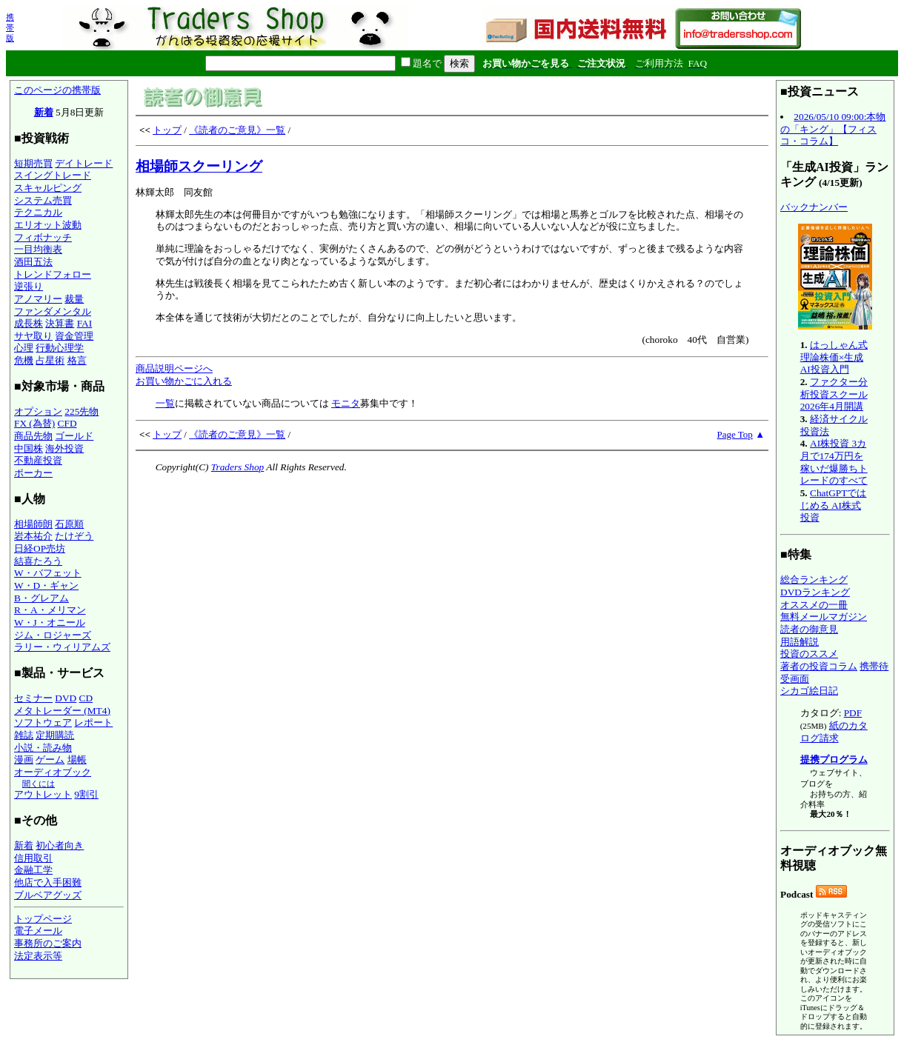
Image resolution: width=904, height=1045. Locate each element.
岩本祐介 (33, 535)
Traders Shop (237, 467)
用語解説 (799, 641)
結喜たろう (38, 561)
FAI (85, 323)
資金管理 (74, 335)
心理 (23, 347)
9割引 (86, 794)
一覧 (165, 403)
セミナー (33, 698)
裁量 (74, 298)
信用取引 (33, 858)
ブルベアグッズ (48, 895)
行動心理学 (60, 347)
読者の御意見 (809, 629)
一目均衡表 (38, 249)
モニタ (345, 403)
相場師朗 (33, 524)
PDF (853, 712)
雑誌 (23, 735)
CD (86, 698)
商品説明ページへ (174, 368)
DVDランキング (815, 592)
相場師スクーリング (199, 166)
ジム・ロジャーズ (52, 635)
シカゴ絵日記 (809, 690)
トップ (167, 130)
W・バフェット (48, 572)
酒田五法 (33, 261)
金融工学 (33, 869)
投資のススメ (809, 653)
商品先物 (33, 435)
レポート (93, 722)
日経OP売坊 (39, 548)
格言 (77, 360)
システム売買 (43, 200)
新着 (43, 112)
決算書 (59, 323)
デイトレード (84, 163)
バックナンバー (814, 207)
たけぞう (74, 535)
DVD (65, 698)
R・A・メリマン (50, 609)
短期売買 (33, 163)
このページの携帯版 (57, 90)
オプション (38, 411)
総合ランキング (814, 579)
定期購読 (55, 735)
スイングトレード (52, 175)
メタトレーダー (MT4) (62, 710)
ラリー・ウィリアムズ (62, 646)
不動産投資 (38, 460)
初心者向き (60, 845)
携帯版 (10, 27)
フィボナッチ (43, 237)
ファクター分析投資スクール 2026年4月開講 (834, 394)
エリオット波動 (48, 224)
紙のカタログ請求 (834, 732)
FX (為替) (34, 423)
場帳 (77, 759)
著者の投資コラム (818, 666)
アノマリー (38, 298)
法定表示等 (38, 955)
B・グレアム (41, 598)
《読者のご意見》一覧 (237, 130)
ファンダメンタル (52, 311)
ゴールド (74, 435)
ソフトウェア (43, 722)
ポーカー (33, 472)
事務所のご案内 (48, 943)
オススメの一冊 (814, 604)
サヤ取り (33, 335)
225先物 (81, 411)
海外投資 (64, 448)
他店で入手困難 (48, 882)
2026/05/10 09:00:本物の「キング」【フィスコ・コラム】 (832, 129)
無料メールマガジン (823, 616)
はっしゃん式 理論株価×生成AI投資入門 (834, 357)
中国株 (28, 448)
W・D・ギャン (46, 585)
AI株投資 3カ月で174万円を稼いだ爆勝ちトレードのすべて (834, 462)
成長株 (28, 323)
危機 (23, 360)
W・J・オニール (49, 622)
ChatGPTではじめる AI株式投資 (833, 505)
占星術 (50, 360)
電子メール (38, 930)
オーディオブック (52, 772)
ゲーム (50, 759)
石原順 (69, 524)
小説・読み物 (43, 747)
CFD (67, 423)
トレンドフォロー (52, 274)
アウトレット (43, 794)
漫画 (23, 759)
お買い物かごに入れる (184, 381)
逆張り (28, 286)
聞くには (38, 783)
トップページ (43, 918)
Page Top (735, 434)
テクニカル (38, 212)
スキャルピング (48, 187)
